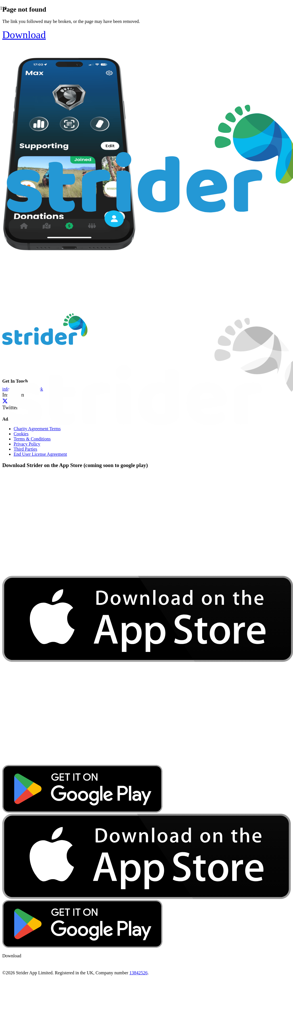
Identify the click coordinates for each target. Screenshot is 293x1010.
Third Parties (25, 449)
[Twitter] (5, 401)
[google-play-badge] (82, 811)
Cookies (21, 433)
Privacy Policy (27, 444)
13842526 (138, 972)
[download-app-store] (147, 762)
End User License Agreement (40, 454)
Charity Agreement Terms (37, 428)
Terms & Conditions (32, 438)
